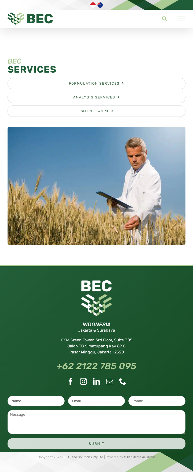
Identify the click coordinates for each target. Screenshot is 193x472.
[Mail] (109, 381)
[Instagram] (83, 381)
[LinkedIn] (96, 381)
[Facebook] (70, 381)
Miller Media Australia (140, 457)
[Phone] (122, 381)
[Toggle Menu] (181, 19)
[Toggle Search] (164, 18)
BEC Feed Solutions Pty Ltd (82, 457)
